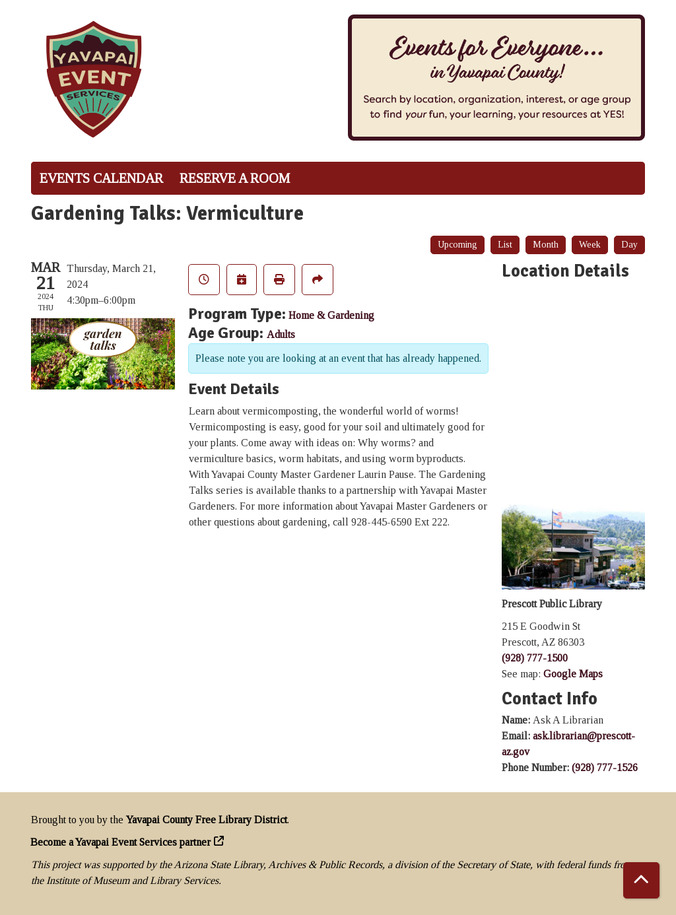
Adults (281, 334)
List (505, 245)
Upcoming (457, 245)
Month (545, 245)
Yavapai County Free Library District (206, 819)
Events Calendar (101, 178)
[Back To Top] (641, 880)
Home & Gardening (331, 315)
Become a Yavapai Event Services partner (121, 842)
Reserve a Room (235, 178)
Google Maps (573, 673)
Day (629, 245)
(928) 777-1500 (535, 657)
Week (590, 245)
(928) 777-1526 (605, 767)
